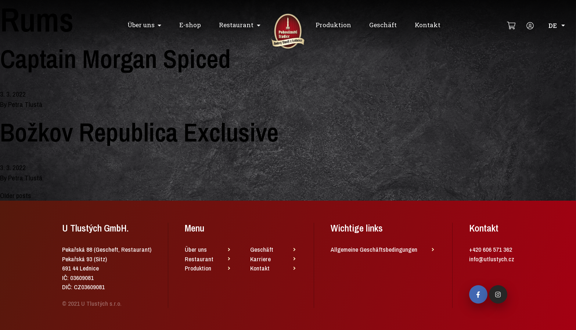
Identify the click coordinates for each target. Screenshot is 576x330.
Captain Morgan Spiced (115, 59)
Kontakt (427, 25)
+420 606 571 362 (490, 249)
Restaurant (236, 25)
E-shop (190, 25)
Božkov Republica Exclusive (139, 132)
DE (556, 25)
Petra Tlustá (25, 104)
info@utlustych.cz (491, 259)
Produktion (333, 25)
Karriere (260, 259)
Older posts (15, 195)
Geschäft (383, 25)
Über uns (141, 25)
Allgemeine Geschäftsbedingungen (374, 249)
